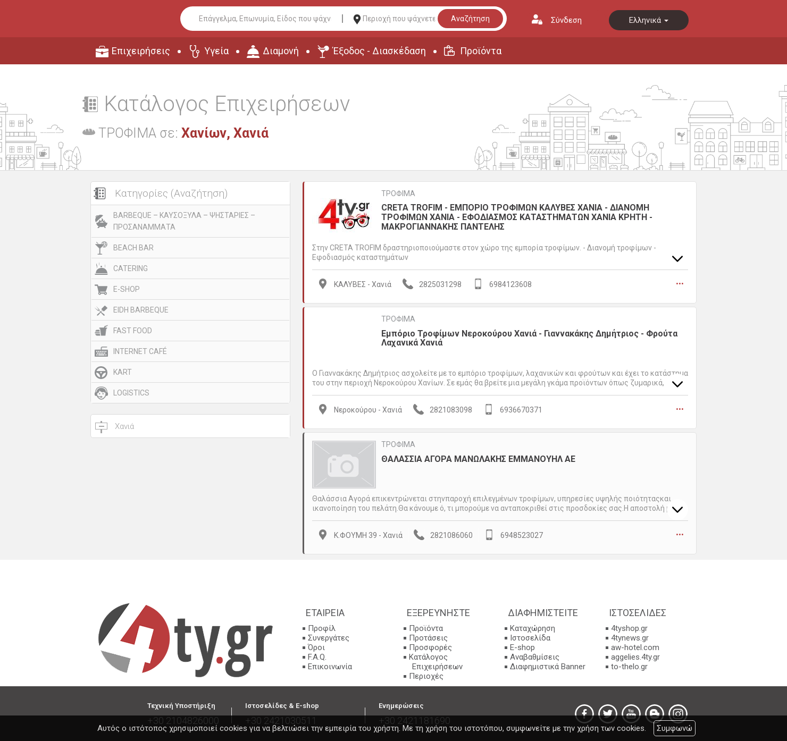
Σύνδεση (566, 20)
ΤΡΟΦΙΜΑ (398, 193)
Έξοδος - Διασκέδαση (379, 50)
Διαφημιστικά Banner (547, 665)
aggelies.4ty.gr (635, 656)
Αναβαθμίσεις (534, 656)
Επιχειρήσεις (141, 50)
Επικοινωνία (330, 665)
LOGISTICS (131, 393)
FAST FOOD (132, 330)
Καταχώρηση (532, 627)
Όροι (316, 646)
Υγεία (216, 50)
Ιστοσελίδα (530, 637)
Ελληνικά (648, 20)
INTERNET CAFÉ (140, 351)
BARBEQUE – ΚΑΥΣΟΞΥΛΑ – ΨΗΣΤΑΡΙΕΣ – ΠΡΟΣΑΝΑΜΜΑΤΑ (184, 221)
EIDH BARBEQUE (141, 310)
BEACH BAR (133, 247)
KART (122, 372)
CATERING (130, 268)
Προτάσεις (428, 637)
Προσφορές (430, 646)
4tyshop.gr (629, 627)
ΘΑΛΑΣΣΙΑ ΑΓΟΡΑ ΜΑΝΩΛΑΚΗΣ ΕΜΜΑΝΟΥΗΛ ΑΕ (478, 457)
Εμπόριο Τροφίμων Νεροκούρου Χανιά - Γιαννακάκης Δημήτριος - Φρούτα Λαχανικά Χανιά (529, 337)
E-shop (522, 646)
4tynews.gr (630, 637)
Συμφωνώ (674, 728)
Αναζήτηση (470, 18)
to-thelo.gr (629, 665)
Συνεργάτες (328, 637)
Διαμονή (281, 50)
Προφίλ (322, 627)
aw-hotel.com (635, 646)
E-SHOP (126, 289)
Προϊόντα (480, 50)
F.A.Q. (317, 656)
